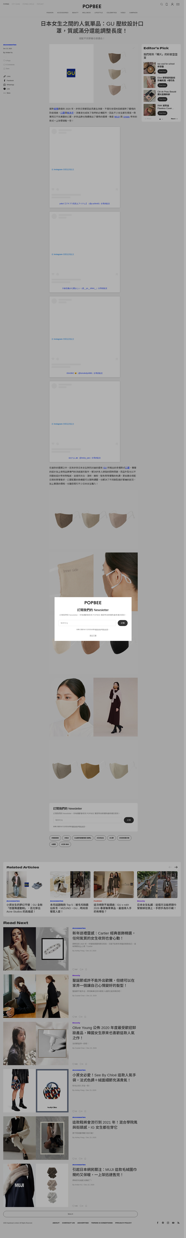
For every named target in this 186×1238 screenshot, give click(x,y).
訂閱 (123, 623)
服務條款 (98, 629)
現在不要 (93, 636)
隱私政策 (105, 629)
